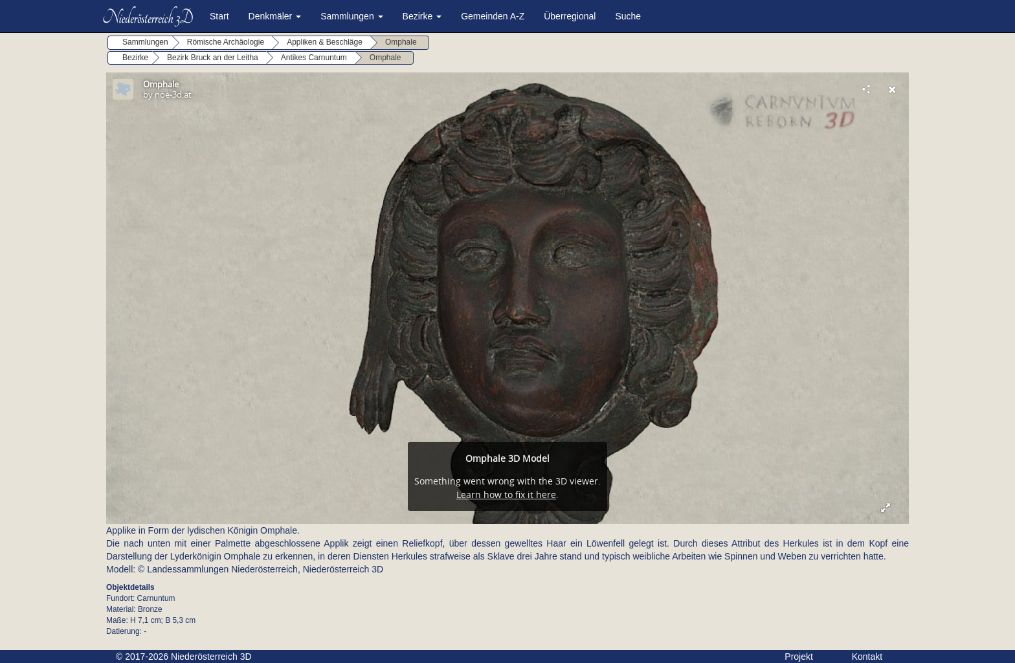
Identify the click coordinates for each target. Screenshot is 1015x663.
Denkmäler (275, 16)
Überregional (570, 16)
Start (219, 16)
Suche (628, 16)
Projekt (799, 656)
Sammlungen (351, 16)
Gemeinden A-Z (492, 16)
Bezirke (422, 16)
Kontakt (867, 656)
